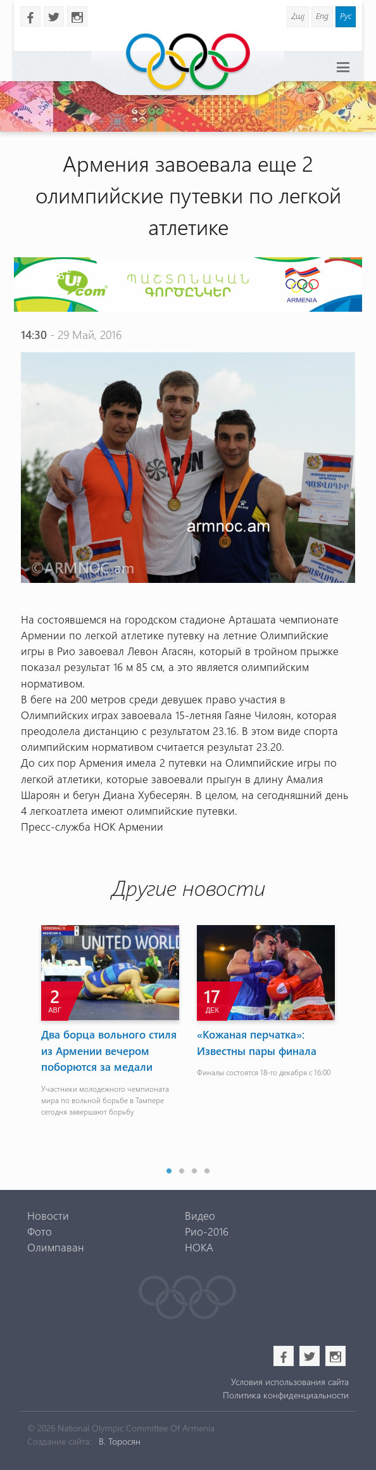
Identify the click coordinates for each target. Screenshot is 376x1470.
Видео (200, 1215)
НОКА (199, 1247)
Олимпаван (55, 1247)
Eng (322, 15)
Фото (39, 1231)
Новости (48, 1215)
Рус (345, 15)
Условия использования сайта (290, 1382)
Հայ (297, 15)
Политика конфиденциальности (286, 1395)
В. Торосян (120, 1441)
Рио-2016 (207, 1231)
